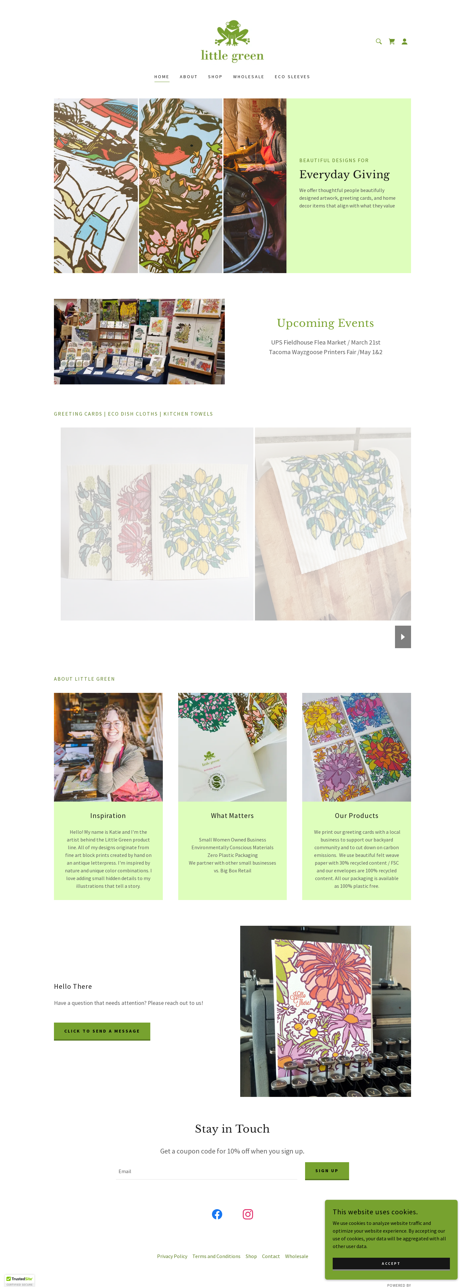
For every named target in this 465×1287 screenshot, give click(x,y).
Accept (393, 1263)
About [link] (189, 76)
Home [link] (162, 76)
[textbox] (206, 1172)
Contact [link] (271, 1257)
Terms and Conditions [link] (216, 1257)
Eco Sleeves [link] (293, 76)
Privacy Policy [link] (172, 1257)
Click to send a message (102, 1031)
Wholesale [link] (249, 76)
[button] (404, 41)
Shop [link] (215, 76)
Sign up (327, 1171)
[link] (232, 41)
